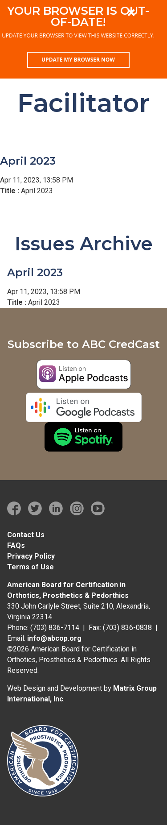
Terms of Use (30, 567)
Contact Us (26, 535)
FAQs (16, 545)
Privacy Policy (31, 556)
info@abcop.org (54, 638)
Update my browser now (78, 59)
